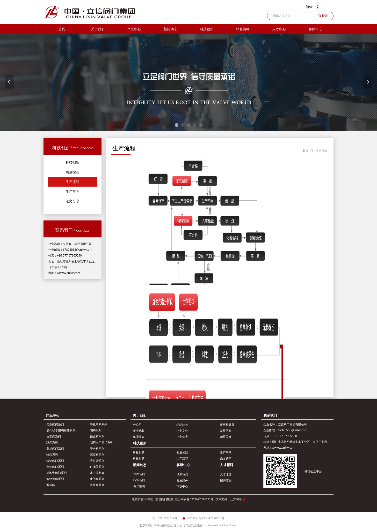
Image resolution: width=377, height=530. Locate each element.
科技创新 (206, 29)
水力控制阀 (97, 473)
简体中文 (312, 7)
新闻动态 (170, 29)
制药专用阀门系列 (101, 442)
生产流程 (321, 150)
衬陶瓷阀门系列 (56, 473)
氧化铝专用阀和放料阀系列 (63, 430)
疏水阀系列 (97, 485)
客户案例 (139, 486)
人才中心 (279, 29)
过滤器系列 (97, 467)
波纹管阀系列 (55, 479)
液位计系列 (97, 460)
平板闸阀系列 (98, 424)
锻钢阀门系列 (55, 460)
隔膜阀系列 (97, 454)
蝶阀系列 (52, 454)
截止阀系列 (97, 436)
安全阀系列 (97, 448)
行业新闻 (139, 480)
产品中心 (134, 29)
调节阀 (50, 485)
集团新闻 (139, 474)
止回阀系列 (97, 479)
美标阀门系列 (55, 448)
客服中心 (315, 29)
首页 (306, 150)
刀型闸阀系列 (55, 424)
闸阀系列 (96, 430)
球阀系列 (52, 442)
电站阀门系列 (55, 467)
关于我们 (98, 29)
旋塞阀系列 (53, 436)
